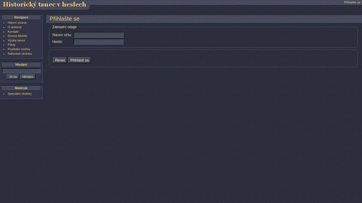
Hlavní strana (17, 22)
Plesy (12, 44)
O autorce (15, 27)
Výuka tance (16, 40)
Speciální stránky (20, 93)
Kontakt (13, 31)
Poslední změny (19, 49)
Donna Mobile (17, 35)
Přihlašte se (352, 2)
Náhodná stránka (20, 53)
